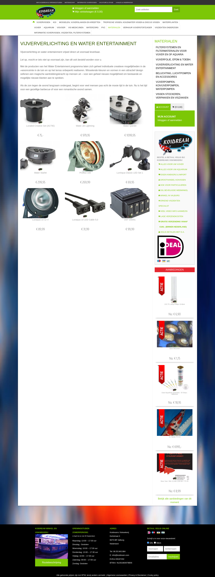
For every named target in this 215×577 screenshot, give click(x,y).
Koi (54, 22)
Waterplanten (170, 22)
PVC (103, 27)
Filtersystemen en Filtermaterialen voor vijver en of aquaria (171, 51)
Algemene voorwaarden (117, 575)
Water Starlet (40, 173)
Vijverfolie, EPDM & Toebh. (173, 59)
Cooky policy (153, 575)
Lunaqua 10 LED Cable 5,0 (85, 220)
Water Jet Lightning (85, 126)
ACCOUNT (163, 107)
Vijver (37, 27)
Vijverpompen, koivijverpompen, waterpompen (167, 85)
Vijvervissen (43, 22)
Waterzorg (92, 27)
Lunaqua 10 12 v (40, 220)
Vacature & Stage (106, 2)
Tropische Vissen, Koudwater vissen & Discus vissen (131, 22)
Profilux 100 (85, 173)
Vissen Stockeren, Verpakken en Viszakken (172, 96)
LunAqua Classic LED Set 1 (130, 173)
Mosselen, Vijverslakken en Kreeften (79, 22)
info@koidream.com (120, 555)
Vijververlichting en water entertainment (174, 66)
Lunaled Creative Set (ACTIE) (40, 126)
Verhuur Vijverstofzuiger (137, 27)
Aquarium (49, 27)
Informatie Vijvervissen (87, 2)
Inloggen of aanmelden (87, 8)
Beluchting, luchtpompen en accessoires (173, 75)
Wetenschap (70, 2)
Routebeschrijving (51, 562)
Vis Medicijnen (75, 27)
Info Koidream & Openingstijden (49, 2)
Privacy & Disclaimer (137, 575)
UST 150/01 (130, 220)
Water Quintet (129, 126)
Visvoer (61, 27)
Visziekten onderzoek (167, 27)
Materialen (114, 27)
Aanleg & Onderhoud (124, 2)
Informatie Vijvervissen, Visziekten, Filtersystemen (62, 33)
